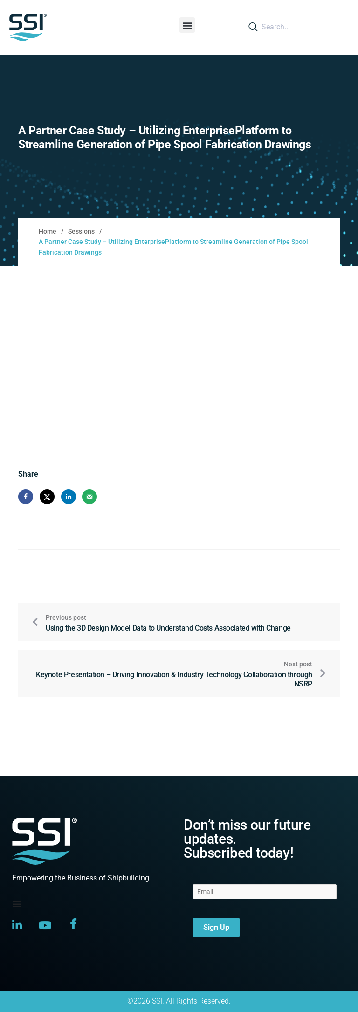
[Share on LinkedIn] (68, 496)
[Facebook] (73, 925)
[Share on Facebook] (25, 496)
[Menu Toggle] (16, 903)
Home (47, 231)
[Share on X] (47, 496)
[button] (187, 25)
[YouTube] (45, 925)
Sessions (81, 231)
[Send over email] (89, 496)
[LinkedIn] (17, 925)
